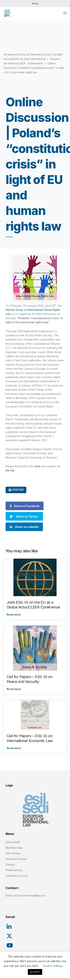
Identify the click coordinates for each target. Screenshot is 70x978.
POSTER (18, 489)
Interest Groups (16, 858)
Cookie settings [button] (53, 966)
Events (10, 864)
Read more (14, 614)
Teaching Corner (17, 875)
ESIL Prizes (13, 853)
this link (10, 470)
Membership (14, 847)
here (37, 466)
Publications (14, 870)
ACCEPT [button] (35, 971)
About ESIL (13, 842)
